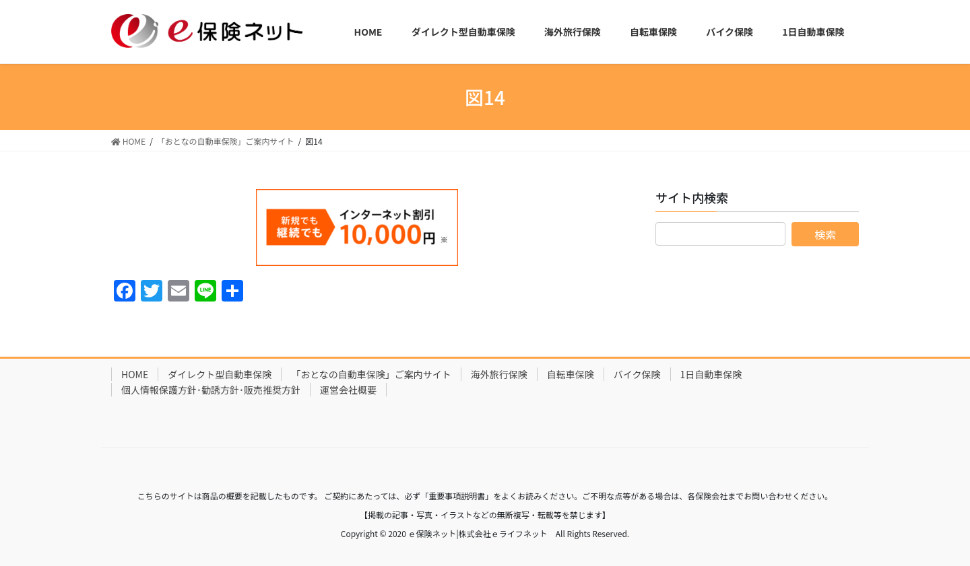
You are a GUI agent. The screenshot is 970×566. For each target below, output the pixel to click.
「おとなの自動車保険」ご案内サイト (371, 374)
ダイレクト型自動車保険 (219, 374)
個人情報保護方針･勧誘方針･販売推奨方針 (210, 389)
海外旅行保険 (499, 374)
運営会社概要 (348, 389)
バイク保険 (637, 374)
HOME (134, 374)
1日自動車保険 (711, 374)
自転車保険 (570, 374)
